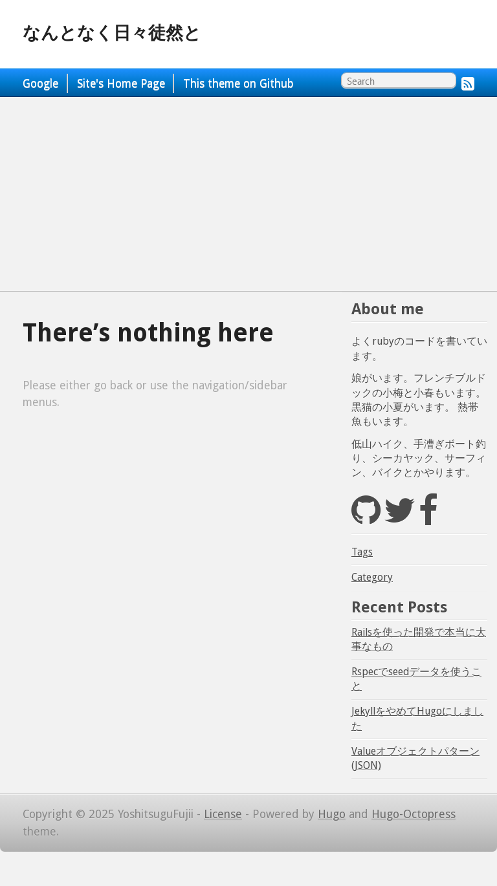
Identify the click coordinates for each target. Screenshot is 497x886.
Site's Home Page (121, 83)
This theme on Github (238, 83)
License (223, 814)
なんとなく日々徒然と (112, 33)
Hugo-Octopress (413, 814)
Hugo (332, 814)
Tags (362, 552)
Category (372, 577)
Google (40, 83)
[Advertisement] (248, 194)
